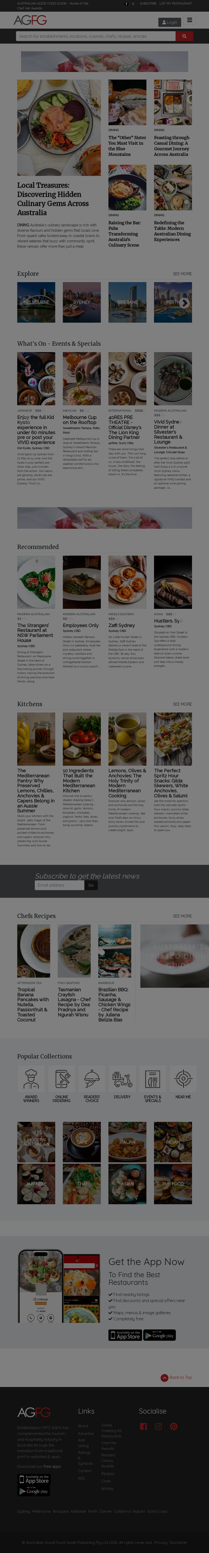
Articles (107, 1488)
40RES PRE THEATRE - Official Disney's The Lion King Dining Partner (124, 427)
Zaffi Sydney (121, 625)
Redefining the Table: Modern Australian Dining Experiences (172, 231)
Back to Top (176, 1378)
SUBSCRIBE (148, 3)
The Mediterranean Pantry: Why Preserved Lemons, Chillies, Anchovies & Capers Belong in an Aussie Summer (35, 790)
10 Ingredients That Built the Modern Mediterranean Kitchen (79, 780)
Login (169, 22)
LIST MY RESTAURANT (176, 3)
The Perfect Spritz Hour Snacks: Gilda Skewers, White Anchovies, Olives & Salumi (171, 783)
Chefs (106, 1481)
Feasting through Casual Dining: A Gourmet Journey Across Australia (171, 146)
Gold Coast (157, 1511)
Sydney (23, 1511)
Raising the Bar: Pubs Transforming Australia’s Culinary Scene (124, 234)
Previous (24, 303)
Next (184, 303)
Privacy (161, 1542)
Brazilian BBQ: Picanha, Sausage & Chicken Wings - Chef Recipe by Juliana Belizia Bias (114, 1004)
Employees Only (81, 625)
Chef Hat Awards (29, 8)
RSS (81, 1478)
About (83, 1426)
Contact (85, 1471)
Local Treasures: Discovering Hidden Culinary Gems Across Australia (53, 199)
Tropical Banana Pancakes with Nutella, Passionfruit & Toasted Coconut (33, 1004)
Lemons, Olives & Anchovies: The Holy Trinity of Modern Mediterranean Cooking (127, 783)
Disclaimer (178, 1542)
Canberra (122, 1511)
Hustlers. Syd (168, 621)
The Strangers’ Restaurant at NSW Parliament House (35, 633)
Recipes (108, 1473)
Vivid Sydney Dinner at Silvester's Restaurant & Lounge (168, 432)
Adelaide (78, 1511)
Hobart (139, 1511)
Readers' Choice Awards (108, 1460)
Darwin (106, 1511)
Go (91, 885)
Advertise (86, 1433)
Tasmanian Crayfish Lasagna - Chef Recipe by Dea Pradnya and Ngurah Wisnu (74, 1002)
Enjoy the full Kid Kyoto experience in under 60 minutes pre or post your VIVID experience (36, 430)
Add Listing (83, 1443)
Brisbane (61, 1511)
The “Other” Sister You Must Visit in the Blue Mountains (127, 146)
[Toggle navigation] (189, 20)
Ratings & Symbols (85, 1458)
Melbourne (41, 1511)
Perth (93, 1511)
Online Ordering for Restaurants (111, 1430)
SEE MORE (182, 273)
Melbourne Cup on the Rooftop (80, 420)
